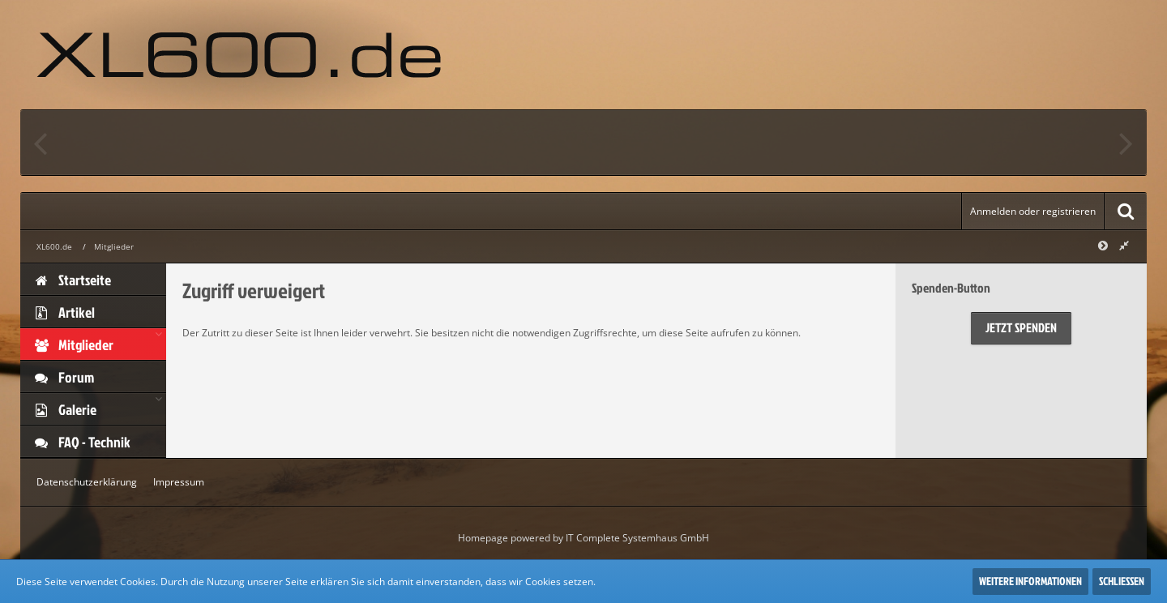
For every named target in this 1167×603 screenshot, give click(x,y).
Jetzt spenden (1021, 327)
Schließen (1121, 580)
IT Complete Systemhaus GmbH (637, 538)
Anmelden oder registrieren (1033, 211)
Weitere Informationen (1030, 580)
